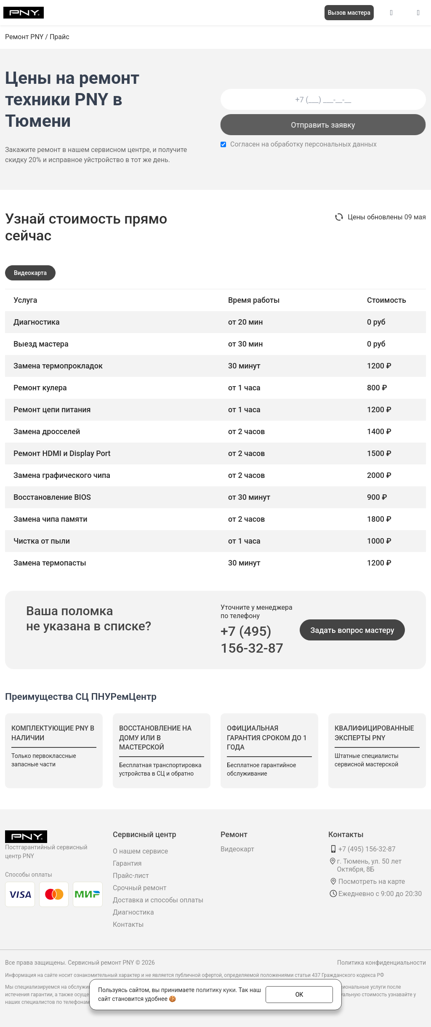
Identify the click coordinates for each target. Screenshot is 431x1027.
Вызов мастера (349, 12)
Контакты (128, 924)
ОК (299, 994)
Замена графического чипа (61, 475)
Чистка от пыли (41, 540)
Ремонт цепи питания (52, 409)
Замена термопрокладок (58, 365)
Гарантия (127, 863)
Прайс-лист (131, 876)
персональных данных (341, 144)
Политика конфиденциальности (381, 962)
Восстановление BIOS (52, 497)
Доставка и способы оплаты (158, 900)
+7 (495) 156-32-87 (252, 639)
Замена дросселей (46, 431)
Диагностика (133, 912)
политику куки (215, 990)
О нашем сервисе (140, 851)
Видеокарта (30, 272)
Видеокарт (237, 849)
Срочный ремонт (139, 888)
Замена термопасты (49, 562)
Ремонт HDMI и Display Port (62, 453)
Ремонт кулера (40, 387)
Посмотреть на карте (371, 882)
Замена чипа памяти (50, 519)
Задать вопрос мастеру (352, 630)
